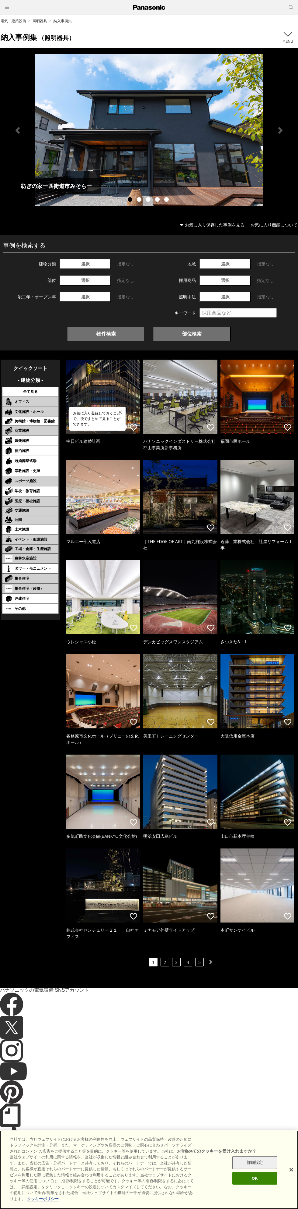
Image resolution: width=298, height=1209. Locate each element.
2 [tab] (140, 200)
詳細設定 (255, 1173)
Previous (18, 130)
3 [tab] (149, 200)
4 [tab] (158, 200)
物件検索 (106, 333)
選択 (85, 264)
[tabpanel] (149, 130)
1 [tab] (131, 200)
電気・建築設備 (13, 20)
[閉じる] (291, 1180)
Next (280, 130)
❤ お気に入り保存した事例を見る (212, 225)
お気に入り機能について (274, 225)
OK (255, 1188)
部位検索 (192, 333)
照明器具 (40, 20)
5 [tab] (167, 200)
